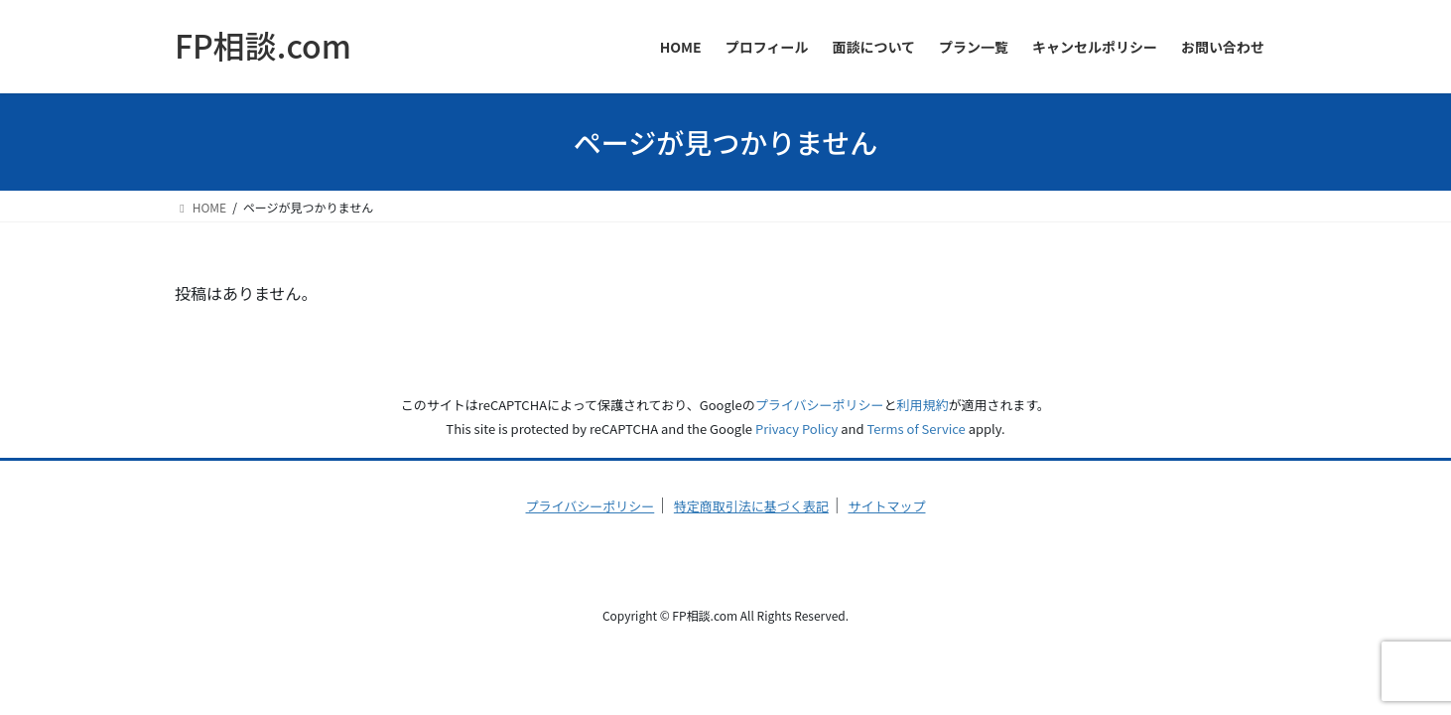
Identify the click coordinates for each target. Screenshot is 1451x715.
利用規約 (922, 404)
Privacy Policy (796, 428)
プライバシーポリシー (819, 404)
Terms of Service (916, 428)
